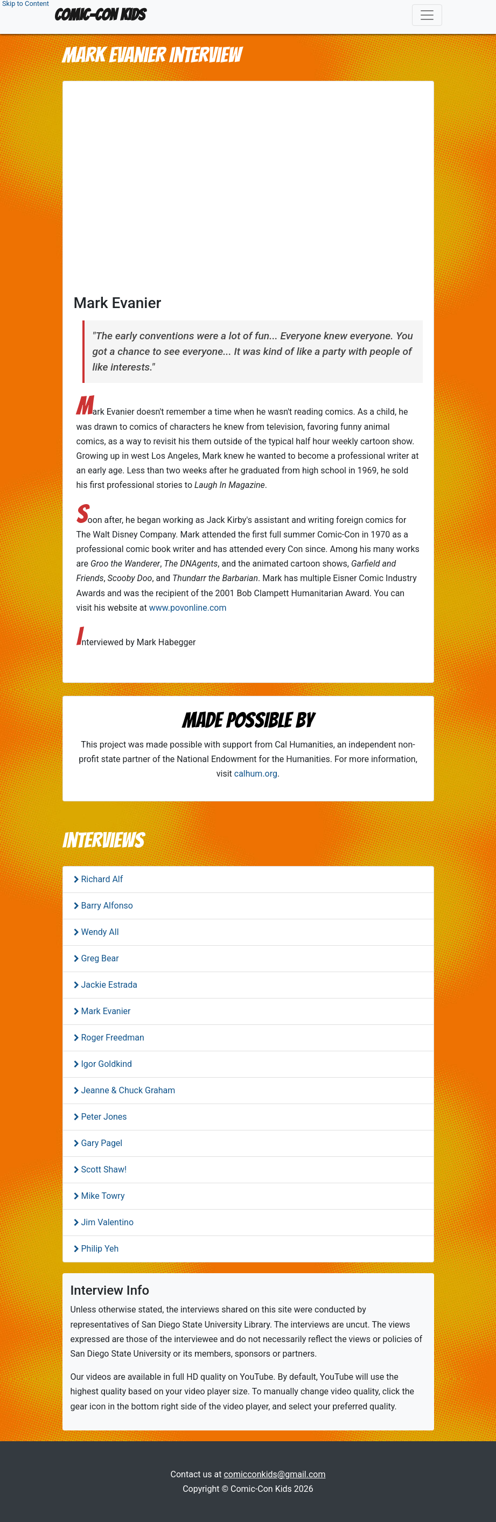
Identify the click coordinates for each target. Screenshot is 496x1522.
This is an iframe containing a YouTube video (248, 190)
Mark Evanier (105, 1011)
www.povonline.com (188, 608)
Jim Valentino (106, 1222)
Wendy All (99, 932)
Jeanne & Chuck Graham (127, 1090)
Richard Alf (101, 879)
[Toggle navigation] (427, 15)
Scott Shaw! (103, 1169)
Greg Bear (99, 958)
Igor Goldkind (105, 1064)
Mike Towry (102, 1196)
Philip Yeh (99, 1249)
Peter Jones (103, 1117)
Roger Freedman (111, 1037)
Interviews (103, 840)
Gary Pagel (101, 1143)
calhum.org (255, 774)
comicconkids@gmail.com (274, 1474)
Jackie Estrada (108, 985)
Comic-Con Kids (99, 14)
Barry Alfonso (106, 905)
